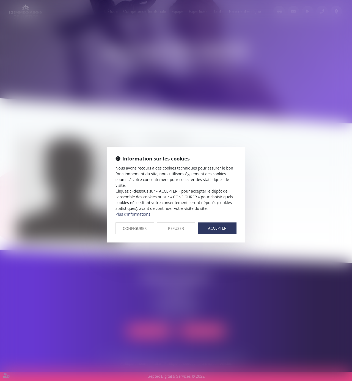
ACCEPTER (217, 228)
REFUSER (176, 228)
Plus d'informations (133, 214)
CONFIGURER (135, 228)
